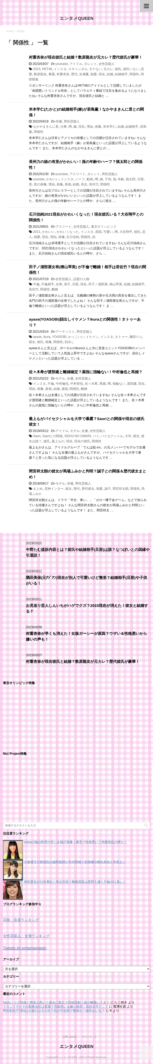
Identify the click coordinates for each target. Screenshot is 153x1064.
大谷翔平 (126, 231)
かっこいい (76, 336)
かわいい (52, 179)
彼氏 (118, 69)
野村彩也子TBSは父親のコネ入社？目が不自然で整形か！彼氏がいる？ (54, 1010)
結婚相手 (121, 74)
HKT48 (47, 69)
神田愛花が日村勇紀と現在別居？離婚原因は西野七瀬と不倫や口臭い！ (75, 881)
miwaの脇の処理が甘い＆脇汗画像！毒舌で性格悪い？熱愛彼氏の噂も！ (75, 842)
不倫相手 (47, 284)
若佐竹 (33, 289)
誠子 (107, 488)
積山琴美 (115, 284)
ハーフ (80, 179)
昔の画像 (40, 184)
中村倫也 (62, 383)
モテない (95, 69)
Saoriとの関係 (52, 436)
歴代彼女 (88, 488)
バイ (96, 436)
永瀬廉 (84, 74)
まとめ (38, 488)
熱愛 (93, 74)
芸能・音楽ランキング (21, 920)
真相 (68, 184)
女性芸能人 (107, 64)
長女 (84, 184)
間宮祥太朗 (120, 488)
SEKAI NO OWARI (77, 436)
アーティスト (65, 331)
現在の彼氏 (82, 441)
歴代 (74, 74)
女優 (70, 378)
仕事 (63, 126)
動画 (90, 179)
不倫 (36, 284)
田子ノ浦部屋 (98, 284)
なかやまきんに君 (46, 126)
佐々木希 (91, 383)
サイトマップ (89, 1036)
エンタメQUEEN (76, 18)
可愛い (108, 231)
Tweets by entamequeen (24, 948)
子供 (108, 179)
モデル (60, 378)
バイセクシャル (112, 436)
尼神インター (54, 488)
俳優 (59, 121)
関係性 (134, 74)
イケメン (92, 336)
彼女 (32, 342)
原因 (98, 231)
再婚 (102, 383)
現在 (102, 74)
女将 (59, 284)
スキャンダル (77, 69)
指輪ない (119, 383)
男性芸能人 (72, 121)
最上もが (58, 441)
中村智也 (76, 383)
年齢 (121, 179)
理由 (90, 126)
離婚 (55, 289)
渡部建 (132, 383)
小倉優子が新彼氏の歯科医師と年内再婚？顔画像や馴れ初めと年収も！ (75, 862)
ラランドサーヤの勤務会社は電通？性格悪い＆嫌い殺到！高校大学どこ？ (55, 1006)
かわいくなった (68, 231)
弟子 (67, 284)
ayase (37, 336)
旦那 (140, 179)
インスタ (60, 69)
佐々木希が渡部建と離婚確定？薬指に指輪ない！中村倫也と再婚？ (85, 372)
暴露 (51, 74)
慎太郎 (130, 179)
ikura (46, 336)
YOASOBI (59, 336)
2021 (36, 231)
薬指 (65, 388)
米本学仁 (109, 126)
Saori (36, 436)
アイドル (76, 64)
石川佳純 (72, 237)
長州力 (94, 184)
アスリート (77, 174)
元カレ (108, 69)
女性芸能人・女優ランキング (26, 936)
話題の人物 (81, 279)
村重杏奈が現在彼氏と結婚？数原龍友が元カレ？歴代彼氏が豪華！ (85, 57)
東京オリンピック (104, 226)
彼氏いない (131, 69)
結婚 (110, 74)
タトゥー (121, 336)
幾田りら (135, 336)
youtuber (62, 64)
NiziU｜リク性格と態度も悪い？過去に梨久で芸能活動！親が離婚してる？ (56, 1002)
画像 (98, 126)
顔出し (69, 342)
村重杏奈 (63, 74)
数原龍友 (40, 74)
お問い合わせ (70, 1036)
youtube (38, 179)
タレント (90, 64)
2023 (36, 69)
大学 (128, 436)
